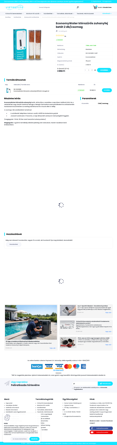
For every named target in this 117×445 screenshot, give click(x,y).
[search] (78, 8)
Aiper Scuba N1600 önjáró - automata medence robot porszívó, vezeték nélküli (14, 282)
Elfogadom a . (90, 388)
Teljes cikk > (53, 348)
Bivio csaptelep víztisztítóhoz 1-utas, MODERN (98, 282)
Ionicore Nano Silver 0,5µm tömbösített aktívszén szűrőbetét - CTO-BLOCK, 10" (45, 283)
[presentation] (5, 203)
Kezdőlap (8, 17)
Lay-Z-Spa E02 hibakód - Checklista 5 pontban (92, 306)
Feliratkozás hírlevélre (25, 385)
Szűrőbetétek (48, 13)
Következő (106, 13)
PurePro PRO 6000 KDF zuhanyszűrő (44, 206)
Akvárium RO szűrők (32, 13)
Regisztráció (107, 1)
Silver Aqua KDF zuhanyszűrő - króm (98, 207)
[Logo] (14, 7)
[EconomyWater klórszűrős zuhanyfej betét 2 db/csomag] (27, 45)
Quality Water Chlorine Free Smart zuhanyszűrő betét (16, 207)
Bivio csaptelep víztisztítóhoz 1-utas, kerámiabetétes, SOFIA (70, 282)
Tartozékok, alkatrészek (64, 13)
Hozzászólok (14, 244)
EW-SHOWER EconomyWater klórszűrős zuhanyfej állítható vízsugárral (31, 90)
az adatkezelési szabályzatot (90, 387)
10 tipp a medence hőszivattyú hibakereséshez (23, 341)
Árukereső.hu (58, 372)
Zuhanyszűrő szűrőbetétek (31, 17)
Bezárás (34, 439)
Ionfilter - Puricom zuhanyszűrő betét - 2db (70, 207)
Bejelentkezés (97, 1)
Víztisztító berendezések (13, 13)
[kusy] (88, 70)
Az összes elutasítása (20, 439)
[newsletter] (105, 384)
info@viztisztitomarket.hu (72, 416)
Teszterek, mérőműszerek (85, 13)
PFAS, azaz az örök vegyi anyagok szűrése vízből (93, 338)
